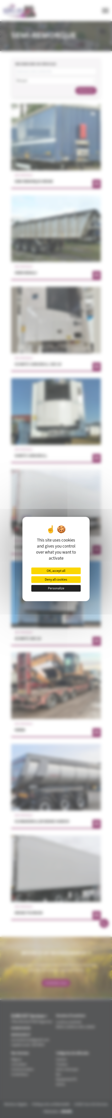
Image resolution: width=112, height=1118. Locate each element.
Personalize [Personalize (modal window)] (56, 588)
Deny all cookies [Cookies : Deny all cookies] (56, 579)
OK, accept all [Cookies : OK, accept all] (56, 571)
